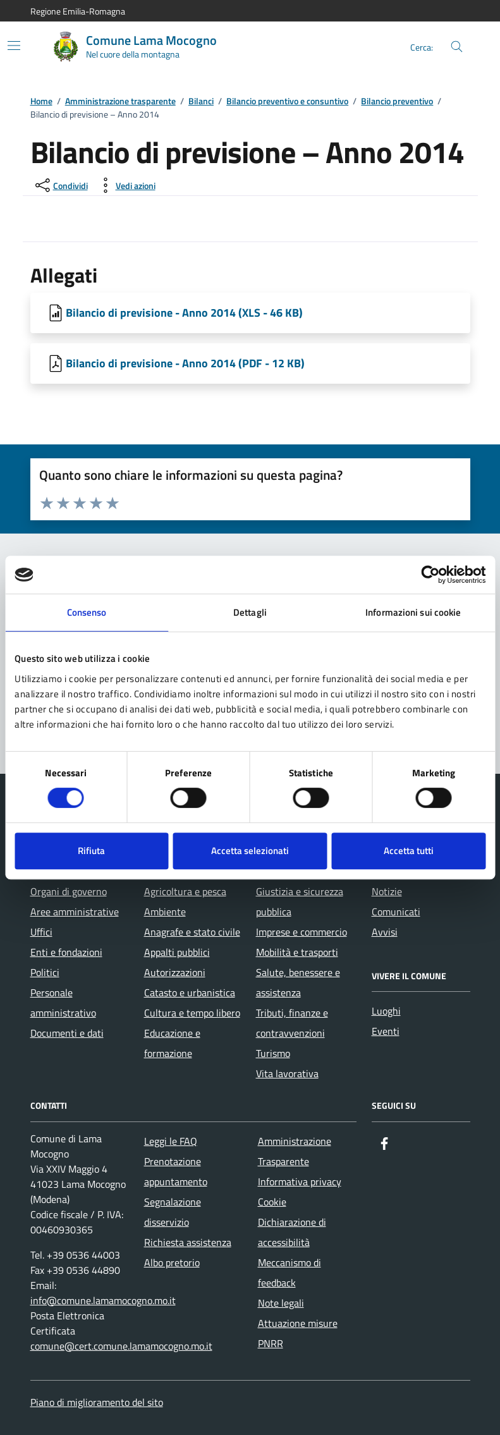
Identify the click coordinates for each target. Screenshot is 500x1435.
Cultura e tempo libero (192, 1012)
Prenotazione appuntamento (175, 1171)
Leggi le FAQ (170, 1141)
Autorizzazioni (174, 972)
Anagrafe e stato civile (192, 931)
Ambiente (165, 911)
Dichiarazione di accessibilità (292, 1232)
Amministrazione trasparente (120, 101)
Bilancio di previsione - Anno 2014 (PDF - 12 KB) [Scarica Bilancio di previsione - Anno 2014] (185, 363)
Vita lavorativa (287, 1073)
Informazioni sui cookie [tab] (413, 612)
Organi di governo (68, 891)
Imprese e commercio (301, 931)
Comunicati (396, 911)
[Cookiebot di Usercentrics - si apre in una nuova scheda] (430, 574)
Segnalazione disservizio (172, 1212)
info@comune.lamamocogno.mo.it (103, 1300)
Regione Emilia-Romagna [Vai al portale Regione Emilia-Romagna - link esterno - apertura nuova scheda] (77, 11)
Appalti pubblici (177, 952)
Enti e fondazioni (66, 952)
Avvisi (385, 931)
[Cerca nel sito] (456, 47)
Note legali (281, 1302)
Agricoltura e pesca (185, 891)
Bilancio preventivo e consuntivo (287, 101)
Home (41, 101)
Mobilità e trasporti (297, 952)
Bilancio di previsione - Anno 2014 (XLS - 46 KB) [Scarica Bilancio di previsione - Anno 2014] (184, 312)
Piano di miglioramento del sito (96, 1402)
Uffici (41, 931)
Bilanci (201, 101)
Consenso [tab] (87, 612)
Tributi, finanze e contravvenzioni (292, 1023)
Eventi (385, 1031)
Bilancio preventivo (397, 101)
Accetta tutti (409, 850)
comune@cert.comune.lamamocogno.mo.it (121, 1345)
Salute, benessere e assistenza (298, 982)
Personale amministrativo (63, 1002)
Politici (44, 972)
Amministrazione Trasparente (294, 1151)
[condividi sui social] (60, 185)
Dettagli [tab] (250, 612)
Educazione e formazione (172, 1043)
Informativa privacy (299, 1181)
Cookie (272, 1201)
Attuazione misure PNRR (298, 1333)
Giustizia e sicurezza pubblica (299, 901)
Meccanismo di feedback (289, 1272)
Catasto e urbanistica (189, 992)
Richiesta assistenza (187, 1242)
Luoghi (386, 1010)
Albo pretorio (172, 1262)
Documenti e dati (67, 1033)
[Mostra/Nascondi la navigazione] (13, 45)
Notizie (387, 891)
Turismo (273, 1053)
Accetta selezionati (250, 850)
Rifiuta (91, 850)
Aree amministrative (74, 911)
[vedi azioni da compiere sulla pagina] (125, 185)
